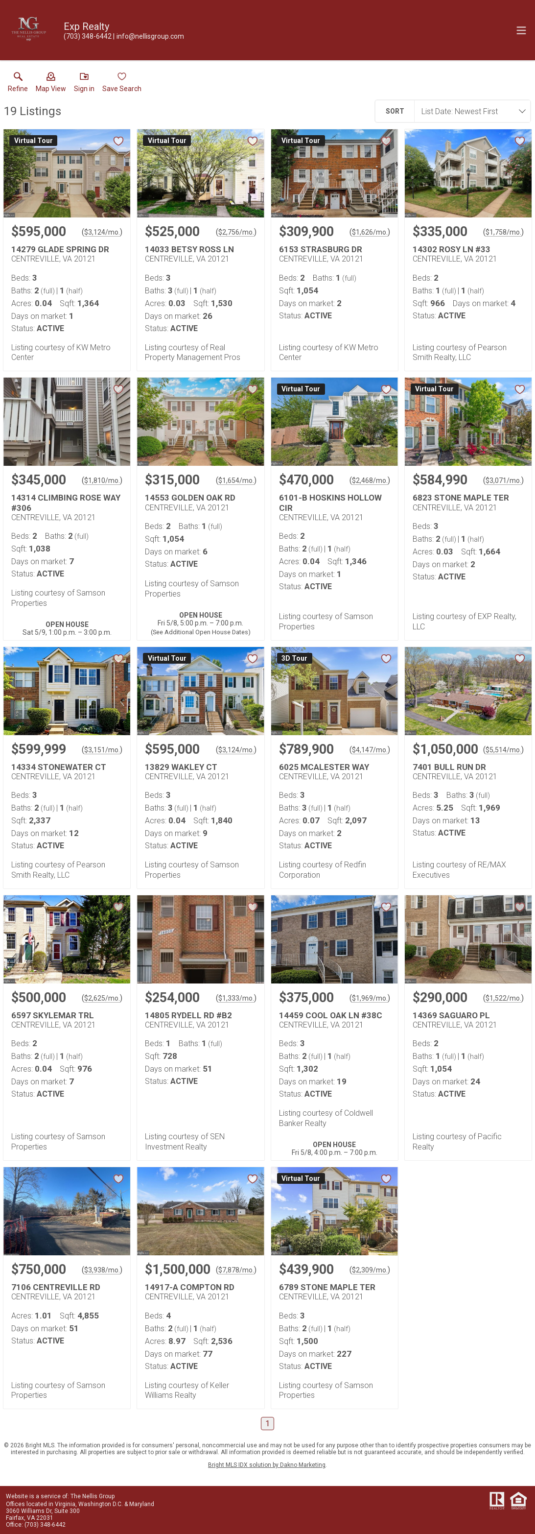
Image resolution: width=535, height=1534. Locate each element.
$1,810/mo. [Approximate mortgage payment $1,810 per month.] (102, 480)
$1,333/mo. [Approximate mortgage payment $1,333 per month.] (236, 998)
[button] (51, 84)
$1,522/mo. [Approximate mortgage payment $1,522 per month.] (503, 998)
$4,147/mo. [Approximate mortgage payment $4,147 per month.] (370, 750)
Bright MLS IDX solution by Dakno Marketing (267, 1465)
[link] (18, 84)
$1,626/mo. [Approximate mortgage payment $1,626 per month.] (370, 232)
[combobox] (469, 111)
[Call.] (88, 36)
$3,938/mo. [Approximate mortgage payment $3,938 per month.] (102, 1270)
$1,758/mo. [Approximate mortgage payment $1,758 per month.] (503, 232)
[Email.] (148, 36)
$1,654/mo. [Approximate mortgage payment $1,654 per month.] (236, 480)
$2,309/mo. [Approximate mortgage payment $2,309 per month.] (370, 1270)
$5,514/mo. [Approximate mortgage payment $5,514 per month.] (503, 750)
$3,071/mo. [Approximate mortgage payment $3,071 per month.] (503, 480)
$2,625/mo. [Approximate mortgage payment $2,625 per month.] (102, 998)
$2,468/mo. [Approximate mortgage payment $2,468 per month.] (370, 480)
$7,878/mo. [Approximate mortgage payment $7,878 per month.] (236, 1270)
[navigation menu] (521, 30)
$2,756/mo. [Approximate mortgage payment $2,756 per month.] (236, 232)
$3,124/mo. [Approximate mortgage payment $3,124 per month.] (102, 232)
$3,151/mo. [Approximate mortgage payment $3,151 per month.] (102, 750)
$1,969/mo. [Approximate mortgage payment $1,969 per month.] (370, 998)
